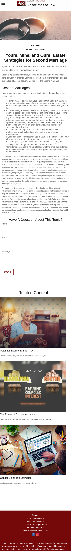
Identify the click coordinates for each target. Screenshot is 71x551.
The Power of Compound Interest (18, 414)
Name (4, 224)
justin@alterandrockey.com (35, 530)
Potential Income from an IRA (16, 350)
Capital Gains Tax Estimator (15, 477)
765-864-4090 (38, 518)
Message (6, 251)
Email (4, 237)
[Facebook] (33, 534)
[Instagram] (37, 534)
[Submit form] (8, 272)
